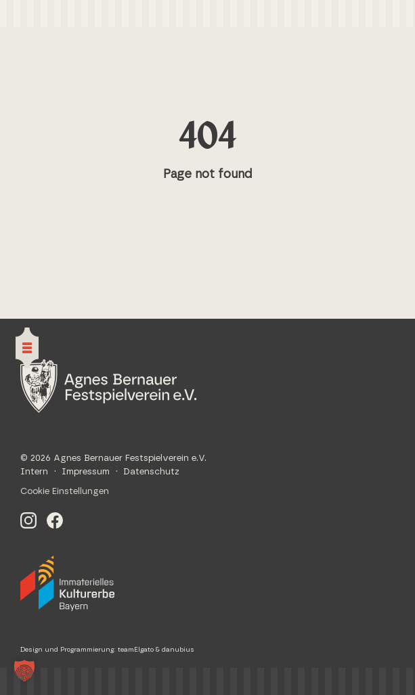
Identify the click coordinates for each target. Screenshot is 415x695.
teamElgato (136, 649)
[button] (24, 670)
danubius (178, 649)
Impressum (86, 472)
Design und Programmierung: (69, 649)
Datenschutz (151, 472)
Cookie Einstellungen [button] (64, 491)
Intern (34, 472)
